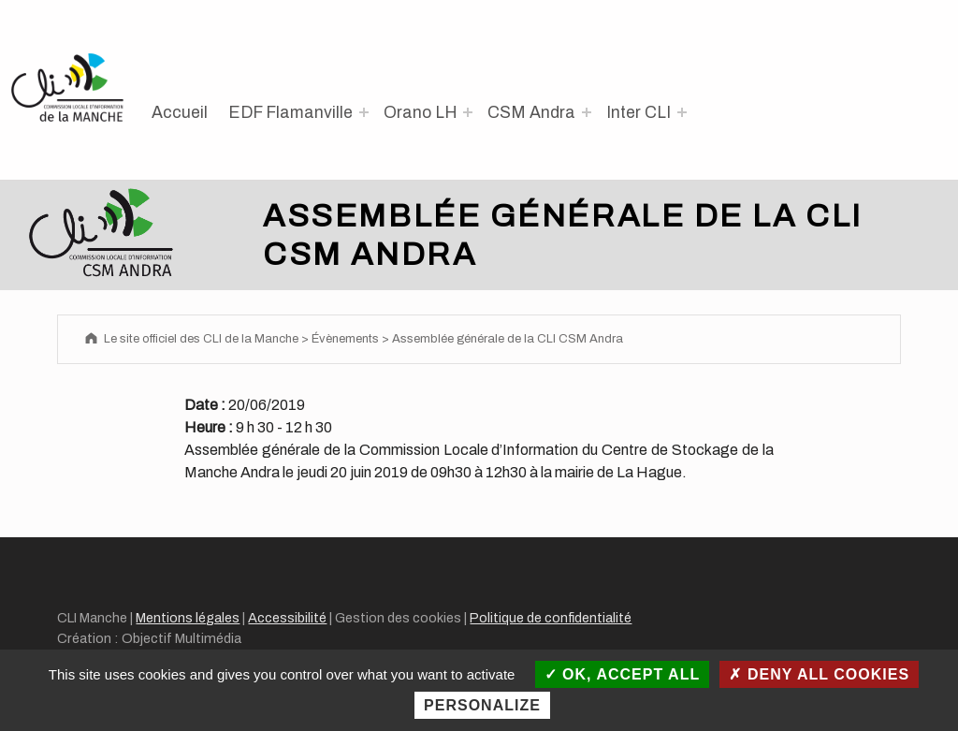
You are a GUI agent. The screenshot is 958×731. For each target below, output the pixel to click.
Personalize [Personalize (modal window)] (482, 705)
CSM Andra (531, 113)
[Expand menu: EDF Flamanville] (364, 112)
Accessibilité (287, 617)
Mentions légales (188, 617)
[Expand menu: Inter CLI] (682, 112)
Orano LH (420, 113)
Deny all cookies (819, 674)
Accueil (180, 113)
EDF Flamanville (290, 113)
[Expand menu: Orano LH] (467, 112)
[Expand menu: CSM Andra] (586, 112)
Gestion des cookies (398, 617)
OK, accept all (622, 674)
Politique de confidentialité (550, 617)
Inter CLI (638, 113)
